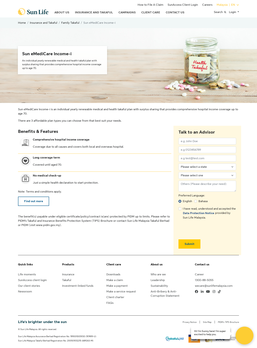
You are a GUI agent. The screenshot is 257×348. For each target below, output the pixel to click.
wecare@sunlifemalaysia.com (214, 285)
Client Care (150, 12)
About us (157, 264)
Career (199, 274)
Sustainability (159, 285)
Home (22, 22)
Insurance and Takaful (94, 12)
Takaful (66, 280)
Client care (113, 264)
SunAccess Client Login (183, 4)
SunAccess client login (32, 280)
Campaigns (127, 12)
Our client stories (29, 285)
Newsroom (25, 291)
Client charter (115, 297)
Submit (189, 244)
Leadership (158, 280)
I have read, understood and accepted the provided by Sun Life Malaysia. (209, 213)
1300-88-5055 (204, 280)
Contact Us (175, 12)
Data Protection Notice (198, 213)
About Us (61, 12)
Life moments (27, 274)
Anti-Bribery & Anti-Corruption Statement (165, 293)
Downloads (113, 274)
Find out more (33, 201)
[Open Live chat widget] (244, 335)
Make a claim (114, 280)
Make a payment (117, 285)
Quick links (25, 264)
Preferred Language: (191, 195)
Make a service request (121, 291)
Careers (207, 4)
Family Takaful (70, 22)
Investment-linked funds (77, 285)
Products (68, 264)
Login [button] (233, 12)
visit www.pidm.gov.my (45, 225)
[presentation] (205, 230)
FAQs (110, 303)
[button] (221, 12)
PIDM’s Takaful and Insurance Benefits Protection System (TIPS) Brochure (65, 220)
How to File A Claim (150, 4)
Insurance (68, 274)
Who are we (158, 274)
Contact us (202, 264)
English (187, 201)
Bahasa (203, 201)
